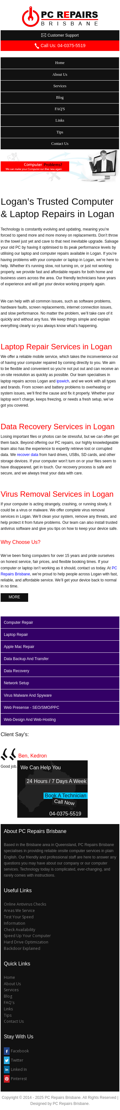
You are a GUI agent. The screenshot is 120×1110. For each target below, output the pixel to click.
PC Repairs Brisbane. (71, 1103)
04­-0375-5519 (65, 813)
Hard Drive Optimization (26, 942)
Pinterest (19, 1078)
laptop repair (16, 634)
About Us (12, 983)
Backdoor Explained (22, 948)
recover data (27, 454)
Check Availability (19, 929)
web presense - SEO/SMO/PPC (31, 707)
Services (11, 990)
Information (14, 923)
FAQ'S (60, 109)
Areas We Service (19, 910)
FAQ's (9, 1002)
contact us (59, 143)
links (59, 120)
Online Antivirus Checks (25, 904)
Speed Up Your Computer (27, 935)
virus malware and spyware (28, 695)
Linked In (19, 1069)
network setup (16, 683)
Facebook (20, 1051)
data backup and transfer (26, 659)
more (14, 597)
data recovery (16, 671)
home (59, 62)
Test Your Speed (19, 917)
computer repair (18, 622)
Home (9, 977)
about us (59, 74)
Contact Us (14, 1021)
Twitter (17, 1060)
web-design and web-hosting (30, 719)
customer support (60, 35)
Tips (8, 1015)
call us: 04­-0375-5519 (60, 45)
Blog (59, 97)
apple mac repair (19, 646)
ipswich (63, 381)
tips (60, 132)
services (60, 86)
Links (8, 1009)
